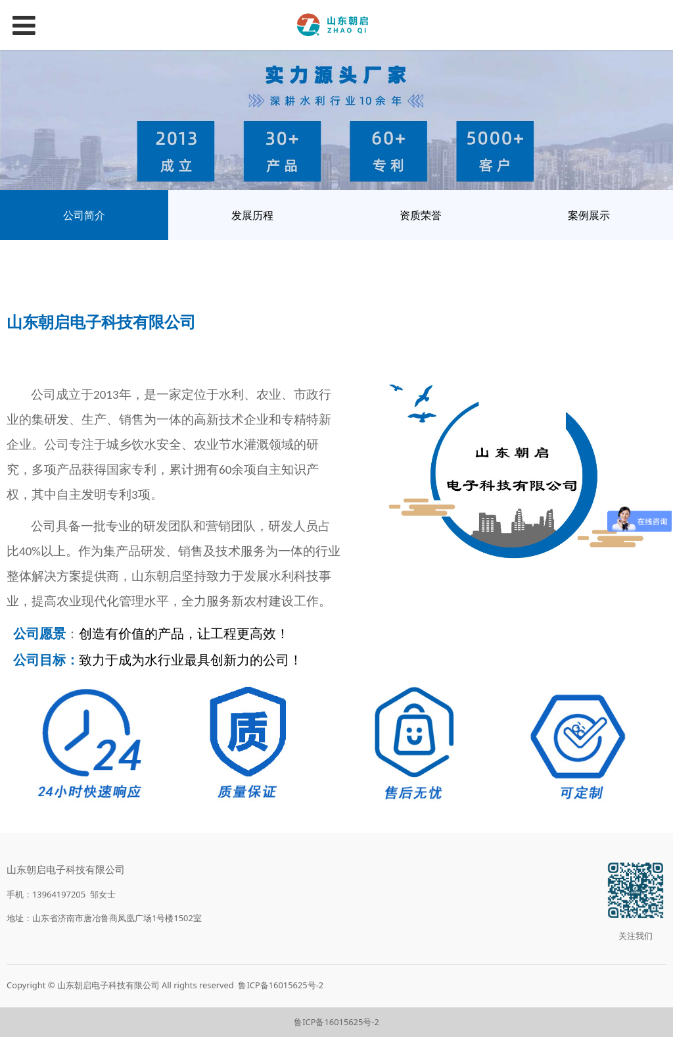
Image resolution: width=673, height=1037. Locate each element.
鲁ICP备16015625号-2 (280, 985)
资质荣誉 (421, 215)
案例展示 (589, 215)
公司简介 (84, 215)
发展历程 (252, 215)
